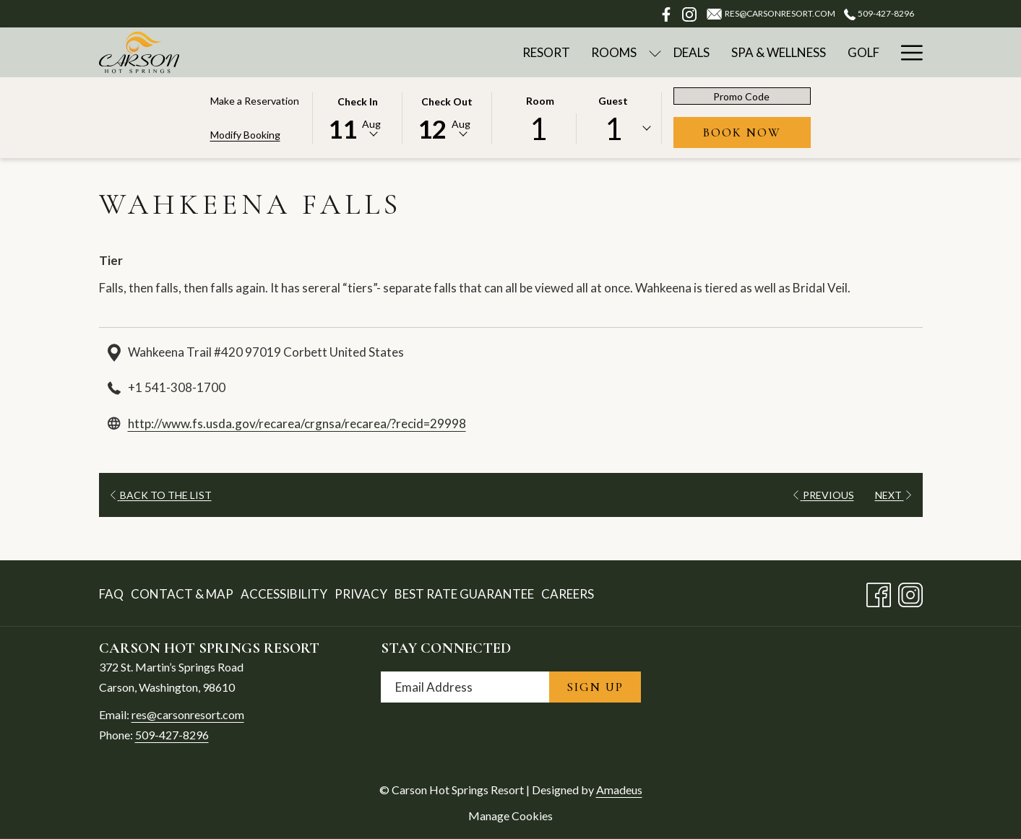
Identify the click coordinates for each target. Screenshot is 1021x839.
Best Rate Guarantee (464, 593)
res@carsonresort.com (188, 714)
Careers (567, 593)
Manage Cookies (510, 815)
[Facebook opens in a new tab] (878, 592)
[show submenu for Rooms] (655, 52)
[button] (357, 117)
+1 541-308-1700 (176, 387)
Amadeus (619, 789)
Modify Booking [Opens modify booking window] (245, 135)
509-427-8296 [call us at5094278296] (878, 13)
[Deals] (691, 52)
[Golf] (863, 52)
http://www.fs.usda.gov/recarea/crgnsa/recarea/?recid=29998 (297, 423)
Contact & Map (182, 593)
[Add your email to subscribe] (465, 687)
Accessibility (284, 593)
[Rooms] (614, 52)
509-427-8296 (172, 735)
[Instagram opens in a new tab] (910, 592)
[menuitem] (113, 594)
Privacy (361, 593)
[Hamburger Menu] (906, 52)
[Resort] (546, 52)
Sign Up (595, 687)
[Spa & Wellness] (778, 52)
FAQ (111, 593)
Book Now (757, 132)
